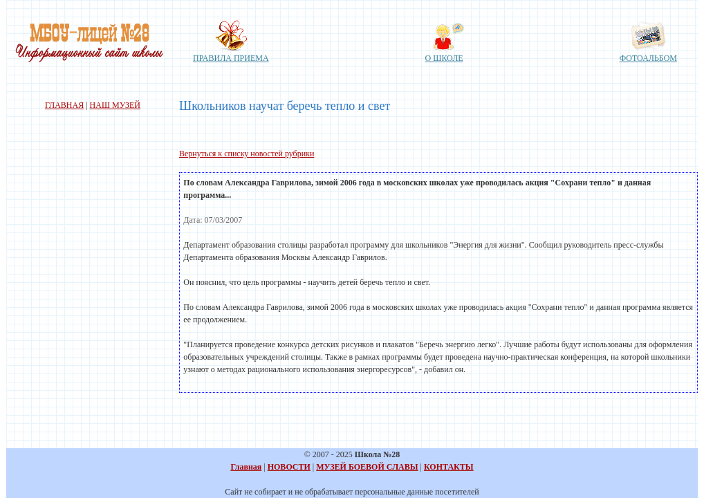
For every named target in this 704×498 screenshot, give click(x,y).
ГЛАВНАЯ (64, 105)
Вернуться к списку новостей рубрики (246, 153)
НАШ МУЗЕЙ (115, 105)
